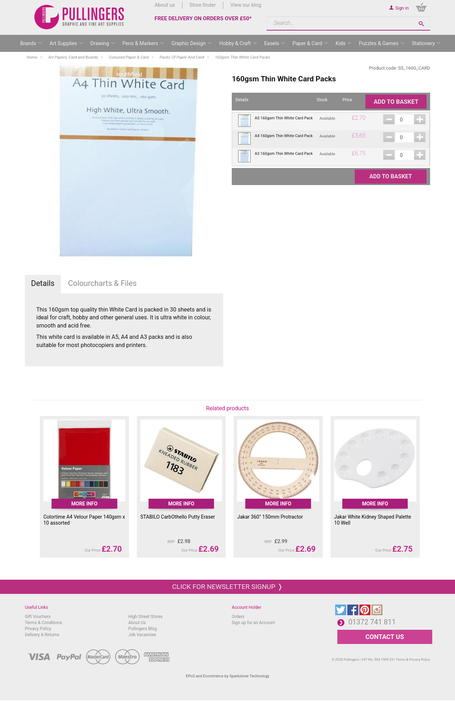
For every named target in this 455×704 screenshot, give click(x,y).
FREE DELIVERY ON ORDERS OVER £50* (203, 18)
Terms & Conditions (43, 622)
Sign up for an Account (253, 622)
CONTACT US (384, 636)
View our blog (245, 5)
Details (42, 283)
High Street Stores (145, 616)
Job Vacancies (142, 634)
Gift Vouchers (38, 616)
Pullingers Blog (142, 628)
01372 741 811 (372, 622)
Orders (238, 616)
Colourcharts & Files (102, 283)
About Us (137, 622)
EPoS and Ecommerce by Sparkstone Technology (227, 676)
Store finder (202, 5)
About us (165, 5)
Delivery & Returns (42, 634)
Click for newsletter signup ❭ (227, 587)
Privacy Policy (38, 628)
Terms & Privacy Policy (413, 659)
